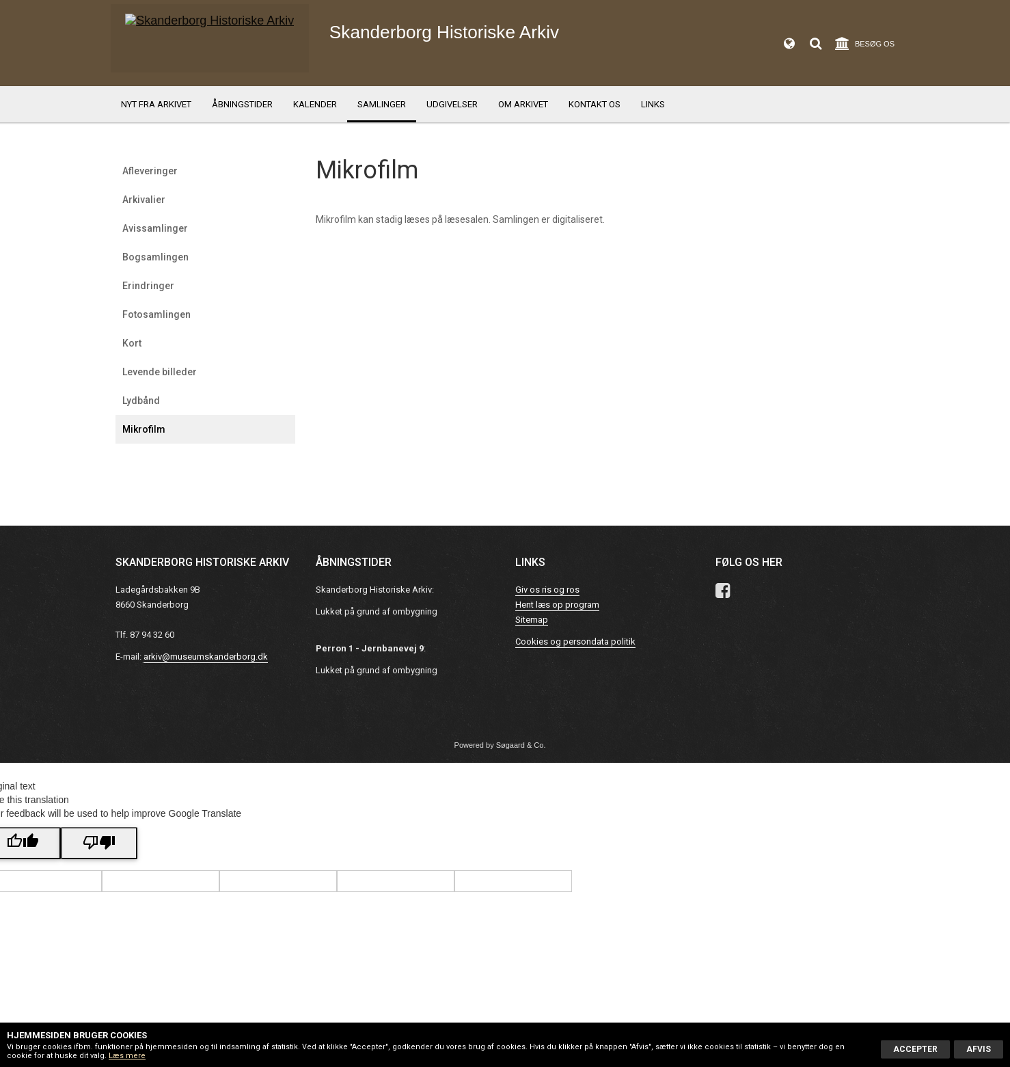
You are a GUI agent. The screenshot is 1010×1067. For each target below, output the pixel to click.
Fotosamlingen (156, 314)
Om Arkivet (523, 104)
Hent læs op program (557, 604)
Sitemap (531, 619)
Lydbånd (141, 400)
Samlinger (381, 104)
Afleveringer (150, 170)
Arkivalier (143, 199)
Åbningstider (242, 104)
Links (653, 104)
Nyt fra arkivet (156, 104)
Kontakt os (594, 104)
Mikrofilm (143, 429)
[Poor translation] (99, 843)
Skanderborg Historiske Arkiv (477, 41)
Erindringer (148, 285)
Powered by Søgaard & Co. (500, 745)
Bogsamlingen (155, 257)
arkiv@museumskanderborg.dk (206, 656)
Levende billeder (159, 371)
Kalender (315, 104)
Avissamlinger (155, 228)
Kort (131, 343)
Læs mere (127, 1055)
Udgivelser (452, 104)
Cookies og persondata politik (575, 641)
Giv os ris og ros (547, 589)
